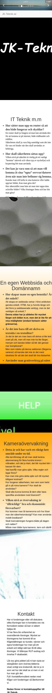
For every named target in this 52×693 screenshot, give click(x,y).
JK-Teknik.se (9, 14)
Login (48, 1)
